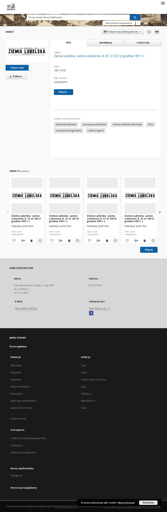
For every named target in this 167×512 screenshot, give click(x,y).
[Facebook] (91, 313)
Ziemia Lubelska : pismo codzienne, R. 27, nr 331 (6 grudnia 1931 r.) (64, 218)
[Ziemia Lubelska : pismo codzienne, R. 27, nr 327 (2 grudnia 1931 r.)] (27, 51)
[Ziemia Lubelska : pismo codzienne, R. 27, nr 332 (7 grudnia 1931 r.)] (26, 195)
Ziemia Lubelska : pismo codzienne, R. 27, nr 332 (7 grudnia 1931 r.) (26, 218)
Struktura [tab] (143, 42)
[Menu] (162, 3)
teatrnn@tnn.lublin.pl (26, 308)
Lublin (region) (95, 130)
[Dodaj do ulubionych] (148, 31)
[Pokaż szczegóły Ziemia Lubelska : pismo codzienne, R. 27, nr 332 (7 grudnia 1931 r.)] (39, 240)
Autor (84, 372)
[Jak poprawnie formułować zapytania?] (138, 23)
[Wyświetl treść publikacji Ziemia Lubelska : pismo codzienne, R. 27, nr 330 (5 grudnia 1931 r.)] (106, 240)
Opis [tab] (68, 42)
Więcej (149, 249)
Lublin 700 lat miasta (22, 407)
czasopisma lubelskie (94, 124)
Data (83, 407)
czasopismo (60, 81)
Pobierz (15, 76)
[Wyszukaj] (135, 17)
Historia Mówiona (20, 386)
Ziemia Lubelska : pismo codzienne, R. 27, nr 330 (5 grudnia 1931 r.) (101, 218)
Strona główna (18, 346)
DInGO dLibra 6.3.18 (66, 506)
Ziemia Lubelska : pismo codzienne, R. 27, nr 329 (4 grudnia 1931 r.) (139, 218)
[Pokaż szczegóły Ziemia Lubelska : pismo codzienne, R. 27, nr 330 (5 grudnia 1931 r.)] (115, 240)
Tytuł (83, 365)
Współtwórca (88, 400)
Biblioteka (16, 365)
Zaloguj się (16, 475)
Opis (83, 386)
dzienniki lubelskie (66, 124)
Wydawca (86, 393)
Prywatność (17, 445)
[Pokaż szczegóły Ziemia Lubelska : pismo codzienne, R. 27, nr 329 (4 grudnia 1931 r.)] (152, 240)
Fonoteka (16, 379)
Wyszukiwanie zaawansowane (118, 23)
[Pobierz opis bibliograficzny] (22, 240)
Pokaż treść (17, 67)
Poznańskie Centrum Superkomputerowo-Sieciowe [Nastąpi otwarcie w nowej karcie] (132, 506)
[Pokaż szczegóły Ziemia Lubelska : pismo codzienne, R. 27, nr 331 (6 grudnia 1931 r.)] (77, 240)
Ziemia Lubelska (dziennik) (127, 124)
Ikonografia (17, 393)
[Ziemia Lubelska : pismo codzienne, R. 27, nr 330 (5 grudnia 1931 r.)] (102, 195)
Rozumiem (148, 502)
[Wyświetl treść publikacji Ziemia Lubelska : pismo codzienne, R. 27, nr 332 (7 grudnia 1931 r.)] (31, 240)
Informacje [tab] (105, 42)
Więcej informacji (126, 503)
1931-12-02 (60, 70)
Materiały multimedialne (23, 400)
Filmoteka (16, 372)
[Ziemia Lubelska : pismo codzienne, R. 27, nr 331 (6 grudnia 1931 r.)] (64, 195)
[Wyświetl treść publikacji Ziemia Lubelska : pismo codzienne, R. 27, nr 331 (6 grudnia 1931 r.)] (69, 240)
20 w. (150, 124)
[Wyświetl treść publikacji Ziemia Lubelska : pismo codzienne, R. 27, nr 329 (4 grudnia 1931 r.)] (144, 240)
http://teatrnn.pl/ (100, 308)
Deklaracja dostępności (23, 452)
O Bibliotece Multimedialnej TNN (28, 438)
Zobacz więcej (18, 418)
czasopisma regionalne (68, 130)
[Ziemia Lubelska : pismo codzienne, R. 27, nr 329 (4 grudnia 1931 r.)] (140, 195)
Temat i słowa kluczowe (93, 379)
